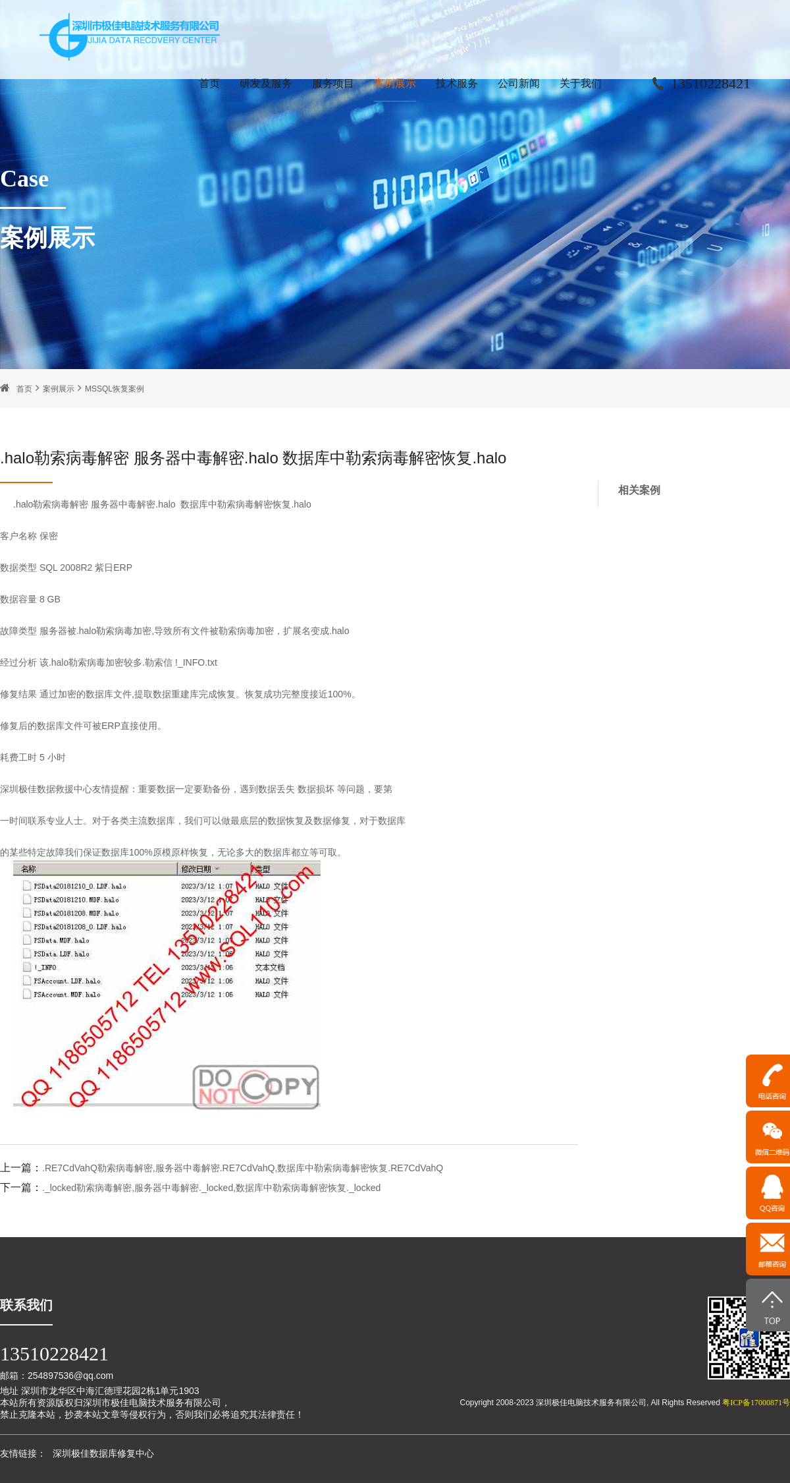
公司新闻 (519, 83)
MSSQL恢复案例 (114, 388)
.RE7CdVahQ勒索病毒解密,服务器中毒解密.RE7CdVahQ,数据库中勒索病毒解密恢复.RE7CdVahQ (242, 1168)
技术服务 (457, 83)
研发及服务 (266, 83)
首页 (209, 83)
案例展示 (395, 83)
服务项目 (333, 83)
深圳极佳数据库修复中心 (103, 1453)
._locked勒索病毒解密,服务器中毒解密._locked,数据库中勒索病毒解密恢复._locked (211, 1187)
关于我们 (581, 83)
